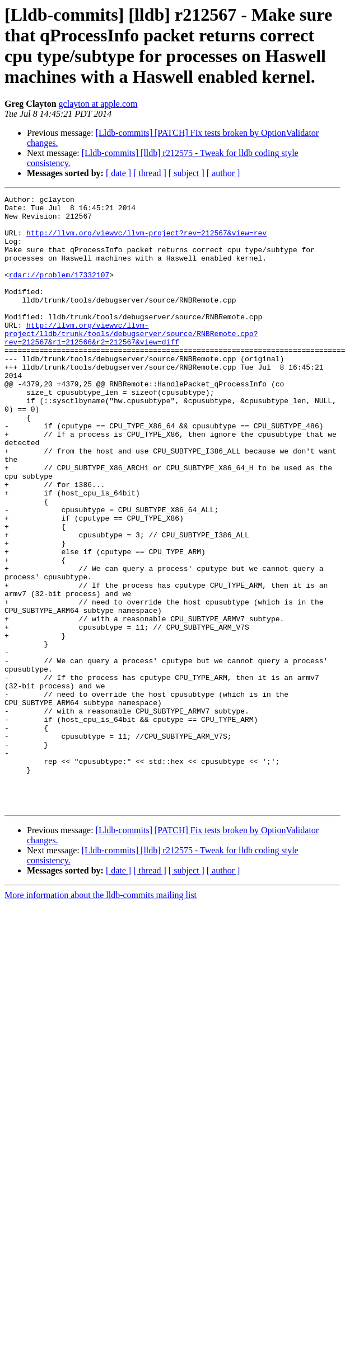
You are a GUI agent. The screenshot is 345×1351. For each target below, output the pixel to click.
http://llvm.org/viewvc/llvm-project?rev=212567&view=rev (146, 241)
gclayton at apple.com (98, 103)
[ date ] (118, 173)
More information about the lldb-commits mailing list (100, 1017)
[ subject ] (186, 173)
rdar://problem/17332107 (59, 291)
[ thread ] (149, 173)
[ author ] (223, 173)
